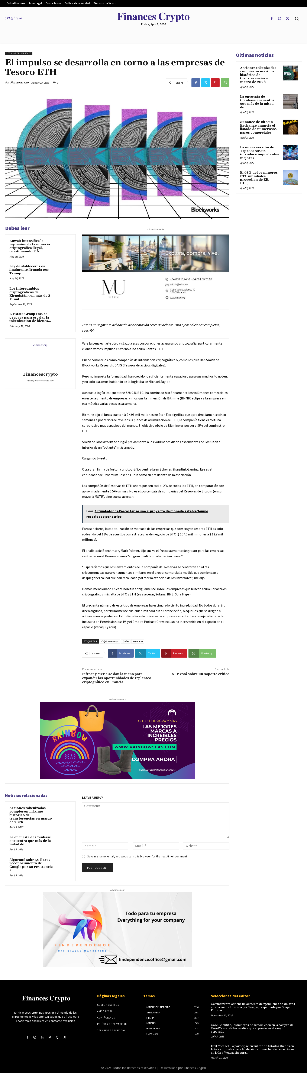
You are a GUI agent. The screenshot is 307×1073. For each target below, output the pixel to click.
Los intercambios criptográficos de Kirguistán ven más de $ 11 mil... (29, 294)
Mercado (138, 641)
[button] (297, 18)
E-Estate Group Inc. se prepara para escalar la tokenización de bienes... (30, 317)
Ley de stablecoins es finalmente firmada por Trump (29, 269)
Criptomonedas (109, 641)
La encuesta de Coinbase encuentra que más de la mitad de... (30, 840)
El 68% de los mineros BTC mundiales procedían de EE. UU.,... (259, 178)
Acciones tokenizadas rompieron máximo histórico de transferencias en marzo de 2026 (258, 75)
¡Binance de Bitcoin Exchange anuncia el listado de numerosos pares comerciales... (258, 127)
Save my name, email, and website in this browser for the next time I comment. (137, 856)
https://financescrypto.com (40, 380)
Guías (126, 641)
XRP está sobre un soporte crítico (200, 674)
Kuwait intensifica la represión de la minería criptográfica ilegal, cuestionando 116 (29, 246)
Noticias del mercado (18, 53)
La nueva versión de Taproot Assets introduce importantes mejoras (259, 152)
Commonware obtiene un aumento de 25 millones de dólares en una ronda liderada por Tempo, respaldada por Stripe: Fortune (253, 1007)
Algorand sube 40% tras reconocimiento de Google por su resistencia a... (31, 865)
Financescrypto (19, 82)
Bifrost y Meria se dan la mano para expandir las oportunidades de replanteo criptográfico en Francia (116, 678)
